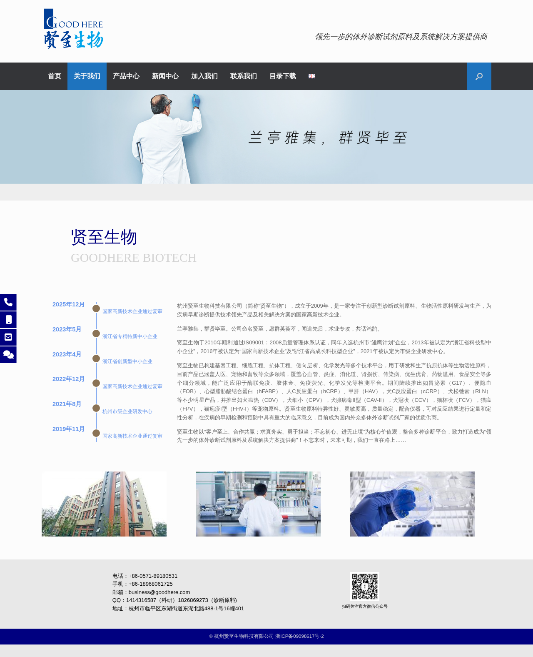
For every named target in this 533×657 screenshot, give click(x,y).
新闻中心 (165, 76)
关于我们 (87, 76)
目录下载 (282, 76)
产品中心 (126, 76)
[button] (479, 76)
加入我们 (204, 76)
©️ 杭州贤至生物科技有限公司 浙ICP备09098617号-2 (266, 636)
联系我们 (243, 76)
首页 (54, 76)
